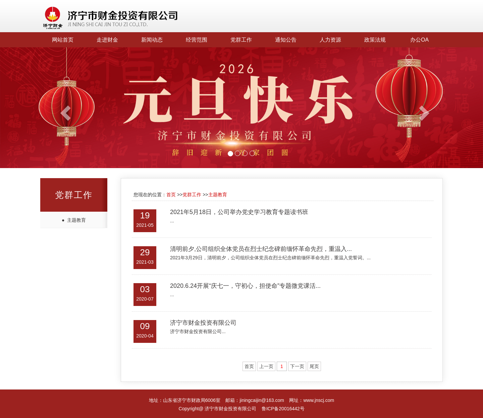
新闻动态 (152, 40)
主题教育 (217, 194)
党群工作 (241, 40)
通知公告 (286, 40)
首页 (171, 194)
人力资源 (330, 40)
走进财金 (107, 40)
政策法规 (375, 40)
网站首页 (62, 40)
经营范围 (196, 40)
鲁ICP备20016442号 (283, 408)
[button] (36, 107)
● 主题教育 (74, 220)
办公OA (419, 40)
